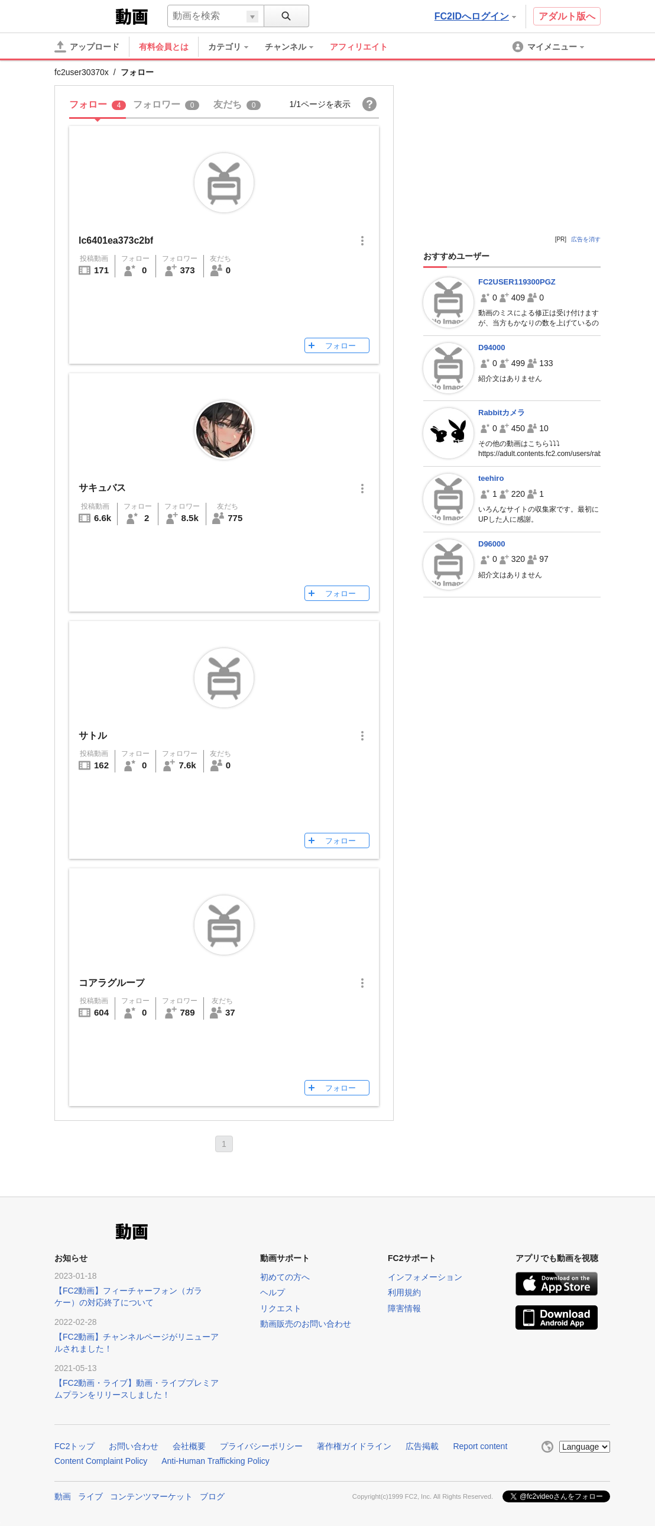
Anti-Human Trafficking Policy (215, 1461)
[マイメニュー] (549, 47)
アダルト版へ (567, 16)
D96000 (491, 543)
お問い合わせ (133, 1446)
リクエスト (280, 1308)
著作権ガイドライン (354, 1446)
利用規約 (404, 1292)
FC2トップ (74, 1446)
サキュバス (102, 488)
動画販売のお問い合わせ (305, 1323)
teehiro (491, 478)
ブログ (212, 1496)
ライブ (90, 1496)
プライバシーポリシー (261, 1446)
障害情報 (404, 1308)
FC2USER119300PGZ (517, 281)
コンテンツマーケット (151, 1496)
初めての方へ (285, 1277)
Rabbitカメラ (501, 412)
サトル (93, 735)
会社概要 (189, 1446)
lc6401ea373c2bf (116, 240)
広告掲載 (422, 1446)
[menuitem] (234, 47)
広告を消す (586, 239)
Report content (480, 1446)
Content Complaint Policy (100, 1461)
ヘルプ (272, 1292)
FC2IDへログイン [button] (475, 16)
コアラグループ (112, 983)
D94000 (491, 347)
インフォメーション (425, 1277)
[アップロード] (86, 47)
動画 (62, 1496)
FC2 (83, 15)
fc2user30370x (81, 72)
